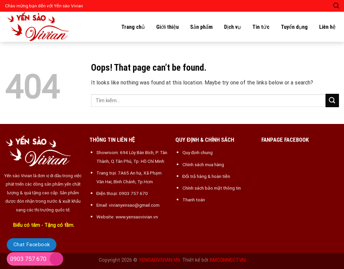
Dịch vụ (232, 27)
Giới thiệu (167, 27)
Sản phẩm (201, 27)
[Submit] (332, 100)
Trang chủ (133, 27)
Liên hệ (327, 27)
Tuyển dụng (294, 27)
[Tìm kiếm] (336, 6)
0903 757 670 (28, 258)
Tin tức (260, 27)
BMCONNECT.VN (228, 260)
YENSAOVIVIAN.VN (159, 260)
